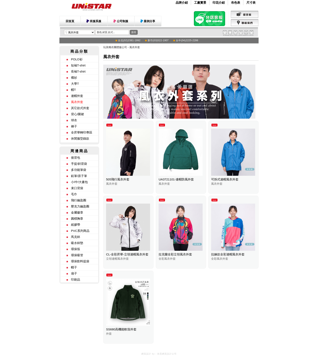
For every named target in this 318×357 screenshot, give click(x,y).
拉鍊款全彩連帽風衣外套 (228, 254)
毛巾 (74, 194)
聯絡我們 (245, 22)
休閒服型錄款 (80, 138)
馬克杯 (75, 237)
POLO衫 (77, 59)
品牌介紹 (182, 2)
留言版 (245, 14)
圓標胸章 (77, 218)
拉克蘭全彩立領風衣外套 (175, 254)
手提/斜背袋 (79, 163)
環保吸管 (77, 255)
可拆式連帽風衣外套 (224, 179)
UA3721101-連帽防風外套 (176, 179)
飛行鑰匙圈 (78, 200)
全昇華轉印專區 (81, 132)
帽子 (74, 267)
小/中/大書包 (79, 182)
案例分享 (149, 21)
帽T (73, 89)
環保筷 (75, 249)
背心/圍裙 (77, 114)
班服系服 (95, 21)
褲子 (74, 126)
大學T (75, 83)
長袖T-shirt (78, 71)
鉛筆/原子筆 (79, 176)
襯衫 (74, 77)
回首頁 (70, 21)
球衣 (74, 120)
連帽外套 (77, 96)
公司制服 (122, 21)
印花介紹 (219, 2)
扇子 (74, 273)
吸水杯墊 (77, 243)
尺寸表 (251, 2)
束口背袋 (77, 188)
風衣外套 (77, 102)
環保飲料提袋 (80, 261)
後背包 (75, 157)
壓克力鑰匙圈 (80, 206)
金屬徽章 (77, 212)
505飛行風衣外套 (117, 179)
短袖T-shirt (78, 65)
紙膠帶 (75, 224)
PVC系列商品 (80, 230)
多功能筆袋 (78, 169)
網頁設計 (146, 354)
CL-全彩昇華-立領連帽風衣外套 (127, 254)
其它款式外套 (80, 108)
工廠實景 (200, 2)
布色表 (235, 2)
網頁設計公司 (169, 354)
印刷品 (75, 279)
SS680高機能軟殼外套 (121, 329)
